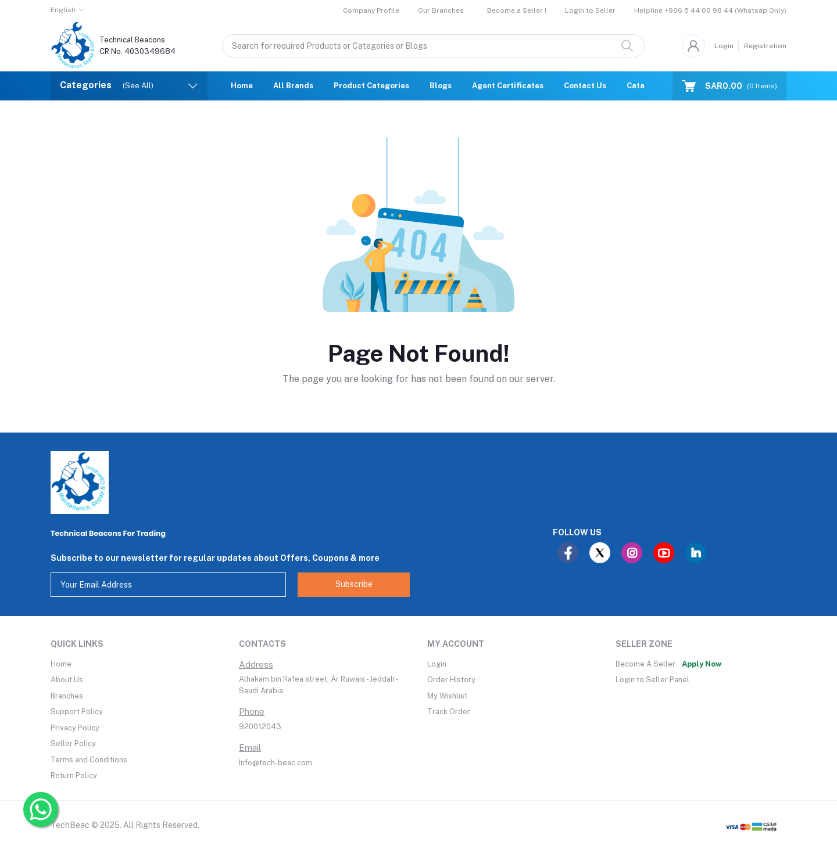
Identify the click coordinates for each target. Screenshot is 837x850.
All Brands (293, 85)
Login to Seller (590, 10)
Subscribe (354, 584)
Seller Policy (73, 743)
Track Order (448, 711)
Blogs (441, 85)
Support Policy (77, 711)
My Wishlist (447, 695)
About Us (67, 679)
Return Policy (74, 775)
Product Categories (371, 85)
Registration (765, 46)
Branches (67, 695)
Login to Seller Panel (652, 679)
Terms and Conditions (89, 759)
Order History (451, 679)
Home (242, 85)
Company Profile (371, 10)
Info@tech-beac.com (275, 762)
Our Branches (441, 10)
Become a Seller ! (516, 10)
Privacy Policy (75, 727)
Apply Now (701, 664)
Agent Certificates (507, 85)
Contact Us (585, 85)
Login (724, 46)
